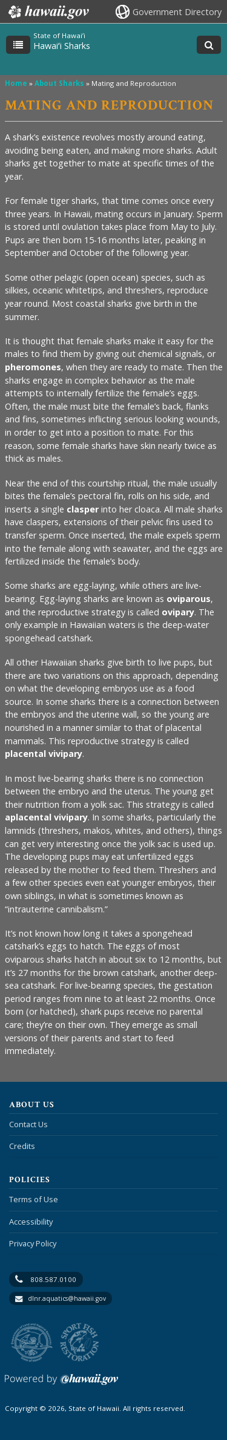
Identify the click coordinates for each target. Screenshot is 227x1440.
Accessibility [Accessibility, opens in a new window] (31, 1221)
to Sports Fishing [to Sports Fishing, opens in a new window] (79, 1343)
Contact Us (28, 1124)
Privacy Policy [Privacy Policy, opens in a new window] (32, 1243)
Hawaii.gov (47, 12)
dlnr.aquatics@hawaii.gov (67, 1298)
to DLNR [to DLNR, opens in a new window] (31, 1343)
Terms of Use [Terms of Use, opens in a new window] (33, 1199)
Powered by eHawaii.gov (61, 1384)
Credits (22, 1146)
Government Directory (177, 12)
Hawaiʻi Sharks (61, 45)
